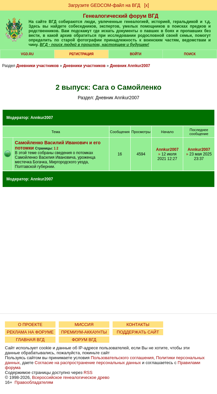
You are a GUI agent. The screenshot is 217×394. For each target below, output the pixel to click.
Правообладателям (33, 382)
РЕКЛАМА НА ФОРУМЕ (30, 332)
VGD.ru (27, 54)
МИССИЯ (84, 324)
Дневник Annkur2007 (130, 65)
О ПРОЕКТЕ (30, 324)
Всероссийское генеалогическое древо (71, 377)
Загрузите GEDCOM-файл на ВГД (104, 5)
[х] (146, 5)
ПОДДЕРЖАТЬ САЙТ (138, 332)
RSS (88, 372)
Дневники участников (37, 65)
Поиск (189, 54)
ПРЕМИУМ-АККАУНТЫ (84, 332)
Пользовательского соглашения (122, 357)
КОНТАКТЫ (137, 324)
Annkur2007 (42, 117)
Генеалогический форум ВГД (121, 16)
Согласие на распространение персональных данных (88, 362)
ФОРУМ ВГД (84, 339)
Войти (135, 54)
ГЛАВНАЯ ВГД (30, 339)
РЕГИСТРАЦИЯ (81, 54)
